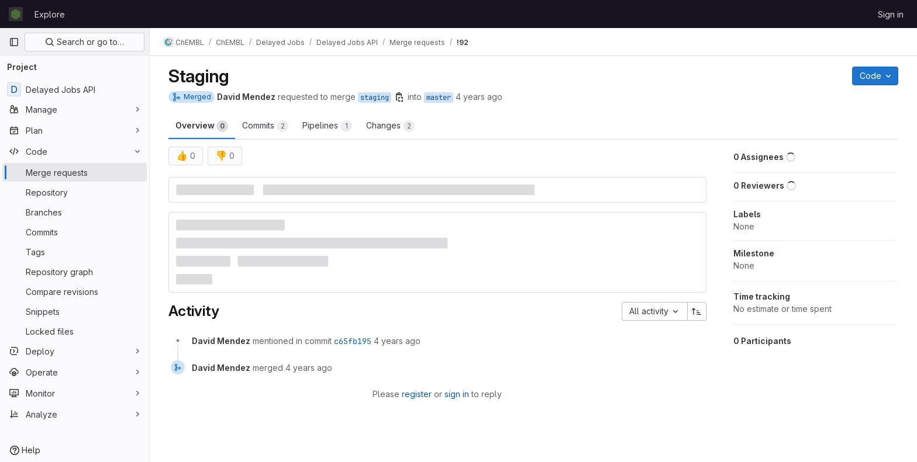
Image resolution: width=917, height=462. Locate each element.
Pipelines (327, 126)
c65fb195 (352, 341)
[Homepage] (15, 14)
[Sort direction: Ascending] (697, 311)
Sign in (891, 14)
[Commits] (74, 232)
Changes (390, 126)
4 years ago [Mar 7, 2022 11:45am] (479, 97)
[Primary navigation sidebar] (14, 42)
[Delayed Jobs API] (74, 89)
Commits (265, 126)
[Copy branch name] (399, 97)
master (438, 97)
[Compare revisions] (74, 291)
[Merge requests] (74, 172)
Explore (50, 14)
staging (374, 97)
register (417, 394)
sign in (456, 394)
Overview (201, 126)
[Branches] (74, 212)
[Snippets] (74, 311)
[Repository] (74, 192)
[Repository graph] (74, 271)
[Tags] (74, 251)
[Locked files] (74, 331)
